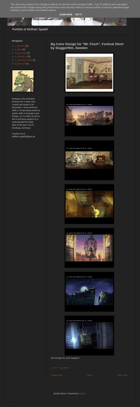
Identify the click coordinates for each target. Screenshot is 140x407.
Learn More (65, 14)
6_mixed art (20, 63)
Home (89, 375)
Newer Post (56, 375)
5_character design (23, 60)
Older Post (122, 375)
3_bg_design (63, 368)
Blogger (82, 393)
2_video (18, 49)
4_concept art (21, 56)
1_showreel (20, 46)
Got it (78, 14)
